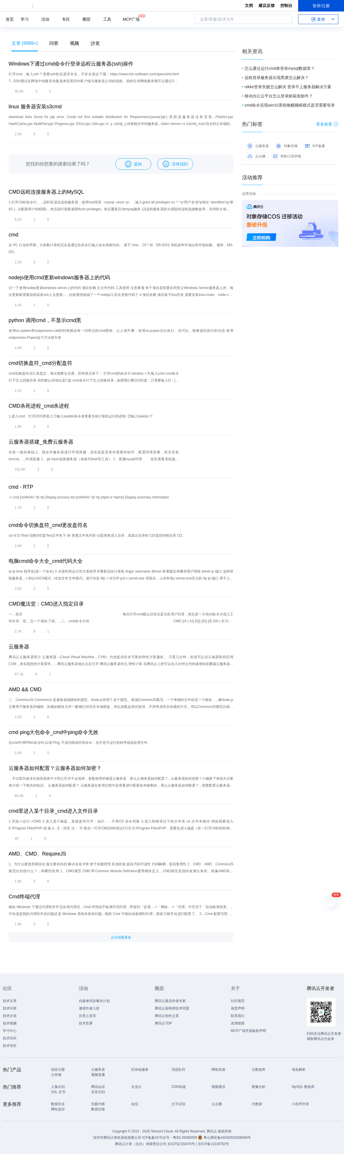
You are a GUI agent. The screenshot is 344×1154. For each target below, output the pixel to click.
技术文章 (10, 1001)
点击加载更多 (121, 937)
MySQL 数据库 (303, 1087)
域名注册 (58, 1070)
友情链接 (238, 1023)
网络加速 (218, 1070)
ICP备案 (315, 146)
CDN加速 (178, 1087)
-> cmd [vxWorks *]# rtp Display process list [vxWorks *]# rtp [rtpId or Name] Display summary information (89, 497)
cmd (13, 235)
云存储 (56, 1075)
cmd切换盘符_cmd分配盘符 (40, 363)
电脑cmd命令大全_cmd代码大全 (46, 561)
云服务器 (19, 647)
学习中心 (10, 1031)
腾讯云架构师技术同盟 (172, 1008)
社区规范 (238, 1001)
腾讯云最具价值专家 (170, 1001)
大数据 (257, 1104)
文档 (249, 5)
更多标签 (327, 124)
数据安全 (58, 1104)
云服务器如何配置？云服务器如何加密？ (55, 768)
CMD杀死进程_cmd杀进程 (39, 406)
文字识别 (178, 1104)
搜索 (286, 19)
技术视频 (10, 1023)
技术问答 (10, 1008)
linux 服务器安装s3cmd (35, 106)
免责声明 (238, 1008)
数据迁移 (98, 1109)
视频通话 (218, 1087)
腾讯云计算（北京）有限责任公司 (141, 1144)
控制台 (286, 5)
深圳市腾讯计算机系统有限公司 (117, 1138)
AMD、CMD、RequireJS (37, 854)
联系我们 (238, 1016)
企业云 (136, 1087)
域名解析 (299, 1070)
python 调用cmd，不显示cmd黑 (45, 320)
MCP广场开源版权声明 (248, 1031)
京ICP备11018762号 (213, 1144)
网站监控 (58, 1109)
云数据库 (258, 1070)
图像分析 (258, 1087)
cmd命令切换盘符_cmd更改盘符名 (48, 525)
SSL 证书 (58, 1092)
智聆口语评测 (287, 156)
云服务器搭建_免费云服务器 (41, 442)
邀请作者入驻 (89, 1008)
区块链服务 (139, 1070)
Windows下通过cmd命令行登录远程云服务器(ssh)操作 (71, 64)
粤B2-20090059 (185, 1138)
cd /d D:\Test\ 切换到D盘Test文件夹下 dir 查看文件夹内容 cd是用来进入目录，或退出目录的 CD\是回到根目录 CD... (97, 535)
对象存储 (287, 146)
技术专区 (10, 1046)
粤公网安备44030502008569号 (227, 1138)
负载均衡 (98, 1104)
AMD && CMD (25, 689)
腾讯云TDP (163, 1023)
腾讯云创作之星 (167, 1016)
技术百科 (10, 1038)
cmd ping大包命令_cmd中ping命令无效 (53, 732)
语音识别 (98, 1092)
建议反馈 (267, 5)
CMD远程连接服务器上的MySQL (46, 192)
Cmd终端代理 (24, 896)
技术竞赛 (86, 1023)
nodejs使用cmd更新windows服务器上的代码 (59, 277)
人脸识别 (58, 1087)
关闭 (334, 206)
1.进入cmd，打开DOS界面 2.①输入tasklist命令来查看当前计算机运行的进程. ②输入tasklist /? (80, 416)
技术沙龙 (10, 1016)
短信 (134, 1104)
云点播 (256, 156)
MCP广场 (131, 19)
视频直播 (98, 1075)
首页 (10, 19)
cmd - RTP (21, 487)
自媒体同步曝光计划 (94, 1001)
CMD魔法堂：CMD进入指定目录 (46, 604)
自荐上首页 (87, 1016)
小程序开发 (300, 1104)
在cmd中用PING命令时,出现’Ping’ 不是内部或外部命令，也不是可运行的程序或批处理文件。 (80, 743)
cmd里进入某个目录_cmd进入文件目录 (53, 811)
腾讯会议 (98, 1087)
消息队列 (178, 1070)
